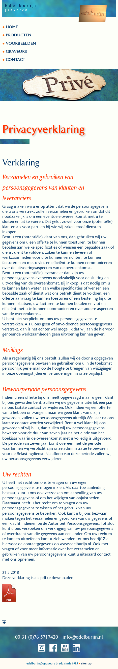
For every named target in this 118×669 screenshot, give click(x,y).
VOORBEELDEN (20, 43)
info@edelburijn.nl (83, 637)
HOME (11, 27)
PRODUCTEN (18, 35)
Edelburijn (22, 5)
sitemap (86, 663)
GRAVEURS (16, 51)
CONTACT (15, 59)
